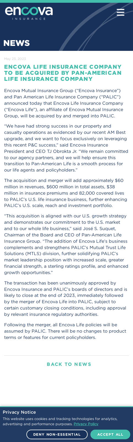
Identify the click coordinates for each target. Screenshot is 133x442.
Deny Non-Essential (57, 434)
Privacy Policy (86, 424)
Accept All (110, 434)
